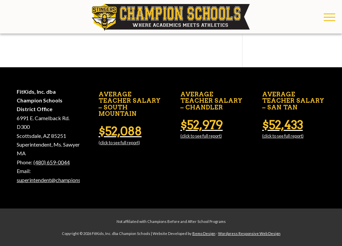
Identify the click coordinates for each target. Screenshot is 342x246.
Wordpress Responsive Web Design (249, 233)
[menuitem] (327, 16)
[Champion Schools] (171, 16)
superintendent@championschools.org (61, 180)
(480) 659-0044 (51, 162)
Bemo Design (203, 233)
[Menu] (327, 16)
